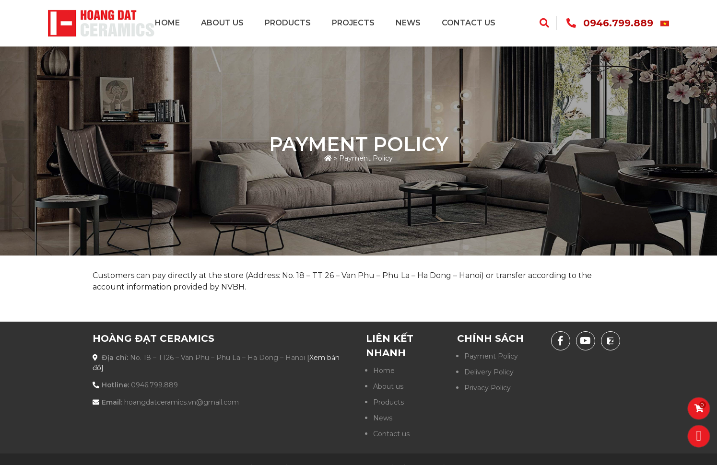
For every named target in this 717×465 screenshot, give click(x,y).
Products (288, 22)
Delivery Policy (489, 372)
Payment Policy (491, 356)
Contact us (468, 22)
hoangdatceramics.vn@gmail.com (181, 402)
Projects (353, 22)
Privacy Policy (487, 388)
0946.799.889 (618, 23)
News (408, 22)
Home (167, 22)
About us (222, 22)
